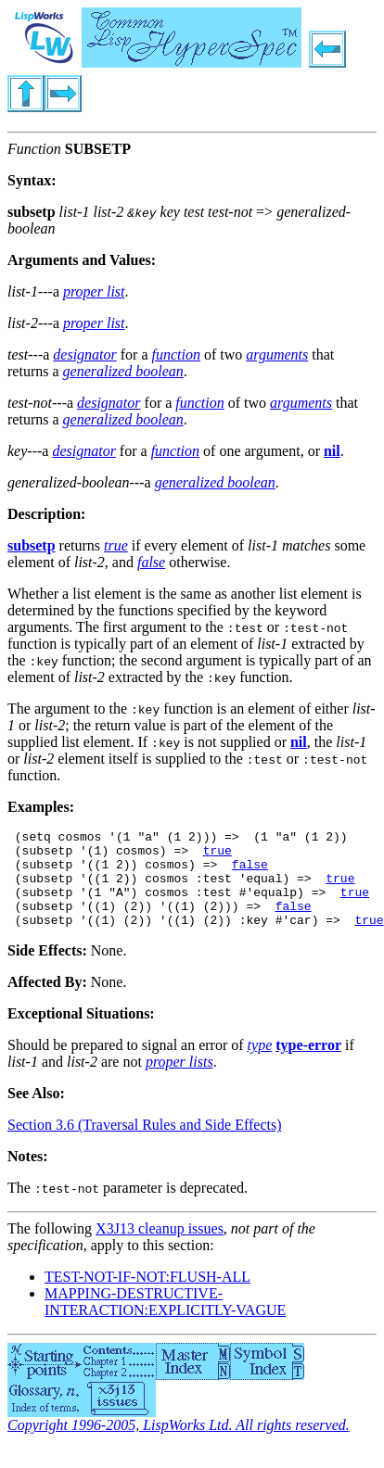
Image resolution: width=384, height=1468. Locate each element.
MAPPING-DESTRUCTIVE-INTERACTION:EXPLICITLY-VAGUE (165, 1321)
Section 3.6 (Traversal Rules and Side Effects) (144, 1144)
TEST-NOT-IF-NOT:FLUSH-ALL (147, 1296)
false (250, 872)
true (217, 855)
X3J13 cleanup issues (160, 1248)
